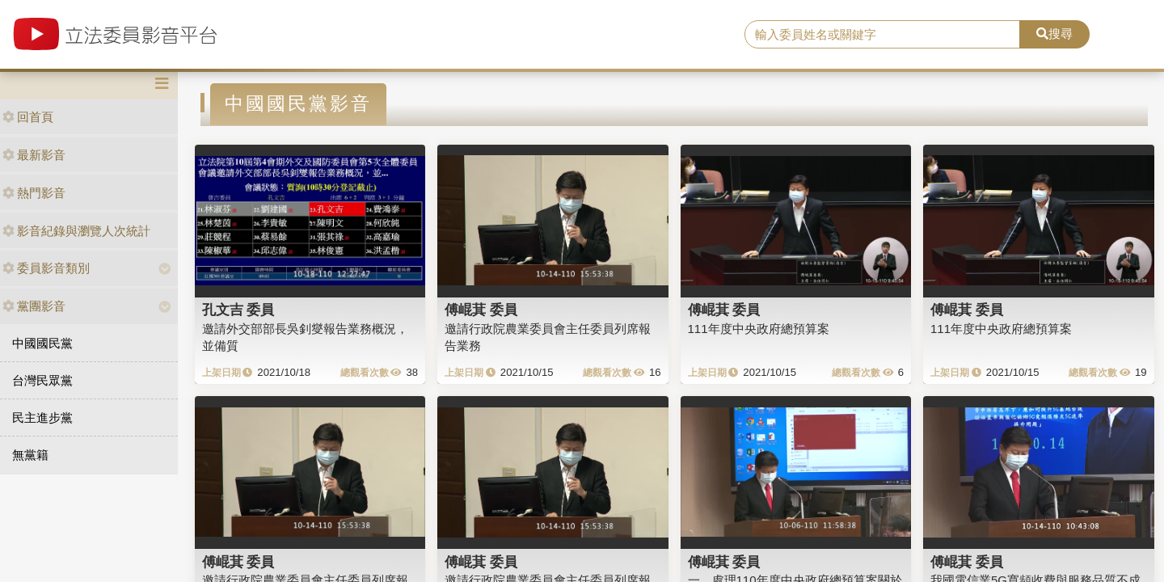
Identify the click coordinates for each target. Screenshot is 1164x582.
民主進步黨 (42, 417)
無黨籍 (30, 455)
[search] (882, 34)
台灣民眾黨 (42, 380)
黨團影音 (33, 306)
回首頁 (27, 117)
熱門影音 (33, 193)
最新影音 (33, 155)
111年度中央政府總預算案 (758, 328)
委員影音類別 (46, 268)
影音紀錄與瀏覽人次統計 (76, 231)
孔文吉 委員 (238, 309)
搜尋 (1054, 33)
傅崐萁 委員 (481, 309)
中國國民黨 (42, 343)
